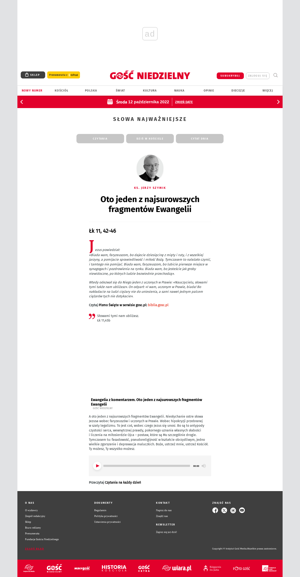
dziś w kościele (150, 138)
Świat (120, 90)
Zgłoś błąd (34, 548)
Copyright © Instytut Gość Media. (229, 548)
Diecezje (238, 90)
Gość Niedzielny (103, 408)
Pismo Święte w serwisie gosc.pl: (133, 305)
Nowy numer (32, 90)
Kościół (62, 90)
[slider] (146, 466)
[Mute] (204, 466)
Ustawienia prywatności (107, 521)
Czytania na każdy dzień (123, 482)
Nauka (179, 90)
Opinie (209, 90)
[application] (150, 465)
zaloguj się (257, 75)
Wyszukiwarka (275, 75)
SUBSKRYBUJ (230, 75)
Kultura (150, 90)
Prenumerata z (63, 75)
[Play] (97, 466)
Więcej (267, 90)
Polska (91, 90)
